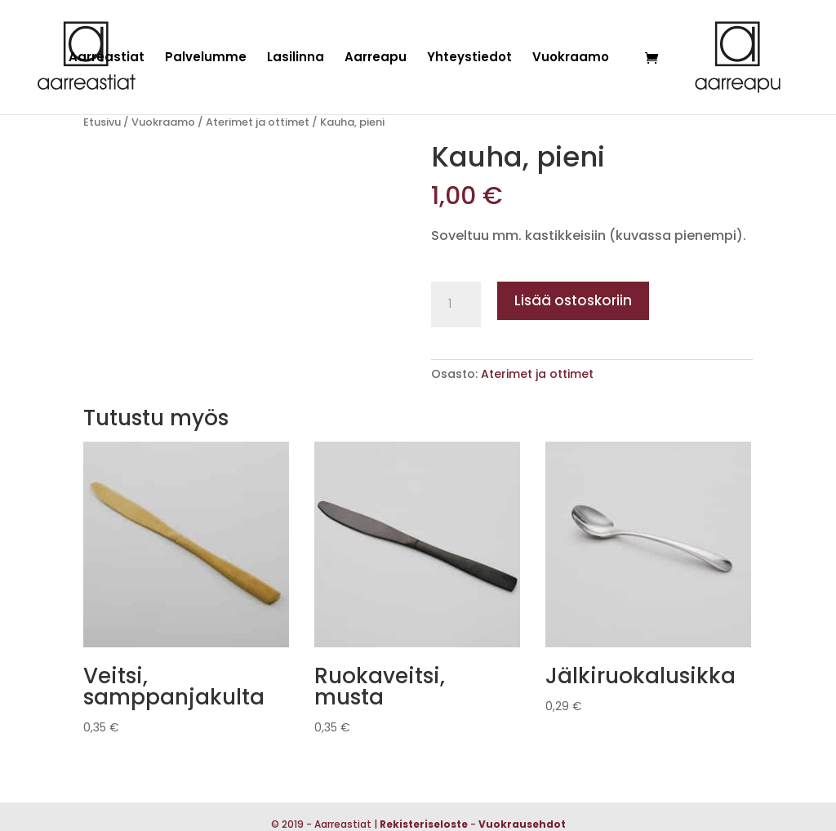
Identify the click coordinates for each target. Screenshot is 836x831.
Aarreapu (376, 58)
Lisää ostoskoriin (573, 300)
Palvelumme (206, 58)
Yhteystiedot (469, 58)
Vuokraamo (570, 58)
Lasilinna (295, 58)
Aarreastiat (107, 58)
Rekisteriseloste (424, 824)
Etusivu (102, 122)
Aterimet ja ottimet (257, 122)
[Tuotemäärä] (455, 304)
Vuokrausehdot (522, 824)
